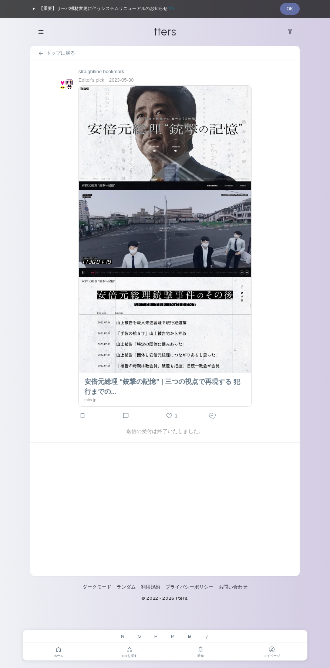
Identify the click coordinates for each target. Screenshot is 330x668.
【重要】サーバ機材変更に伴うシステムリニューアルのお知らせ (102, 9)
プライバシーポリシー (189, 587)
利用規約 (150, 587)
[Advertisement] (165, 501)
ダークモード (96, 587)
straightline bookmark (101, 71)
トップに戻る (56, 53)
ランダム (126, 587)
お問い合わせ (233, 587)
